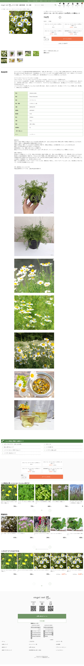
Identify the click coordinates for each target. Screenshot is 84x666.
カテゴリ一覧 (59, 641)
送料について (46, 52)
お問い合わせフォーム (42, 616)
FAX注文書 (42, 621)
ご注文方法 (31, 641)
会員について (5, 644)
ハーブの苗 (3, 9)
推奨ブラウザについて (7, 650)
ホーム (3, 641)
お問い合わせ (32, 647)
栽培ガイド (4, 647)
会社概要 (58, 644)
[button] (50, 510)
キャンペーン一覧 (33, 644)
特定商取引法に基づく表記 (35, 650)
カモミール (8, 9)
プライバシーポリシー (61, 647)
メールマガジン (59, 650)
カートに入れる (67, 38)
